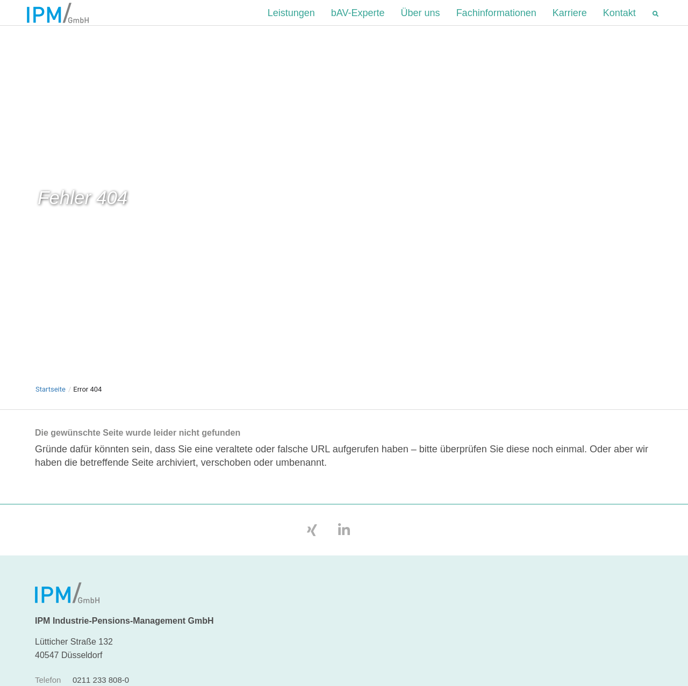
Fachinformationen (496, 21)
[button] (655, 21)
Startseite (50, 406)
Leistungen (291, 21)
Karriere (570, 21)
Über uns (420, 21)
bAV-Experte (358, 21)
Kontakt (619, 21)
